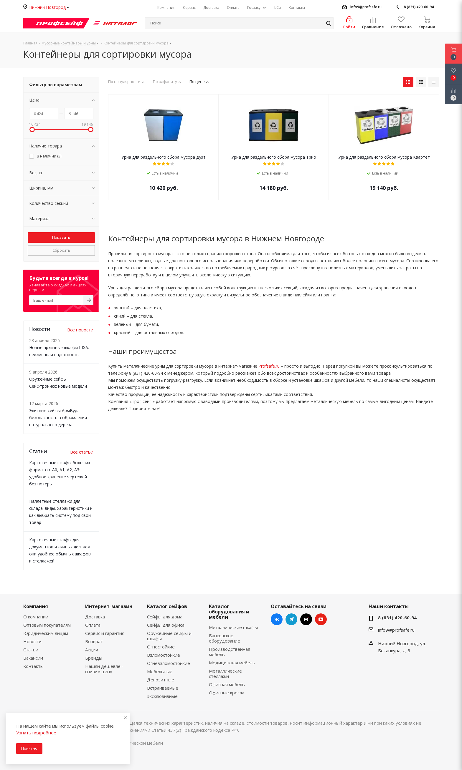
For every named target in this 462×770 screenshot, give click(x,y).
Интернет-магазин (108, 606)
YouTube (321, 619)
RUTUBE (306, 619)
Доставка (95, 617)
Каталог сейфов (167, 606)
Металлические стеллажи (225, 673)
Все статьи (81, 452)
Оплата (92, 625)
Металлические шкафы (233, 627)
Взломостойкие (163, 655)
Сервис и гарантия (104, 633)
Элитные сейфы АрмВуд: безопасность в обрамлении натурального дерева (58, 417)
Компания (35, 606)
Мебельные (159, 671)
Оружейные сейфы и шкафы (169, 635)
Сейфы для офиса (165, 625)
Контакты (33, 666)
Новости (32, 641)
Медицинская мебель (232, 663)
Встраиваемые (162, 688)
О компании (35, 617)
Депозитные (160, 680)
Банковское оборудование (224, 638)
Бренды (93, 658)
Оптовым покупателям (47, 625)
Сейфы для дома (164, 617)
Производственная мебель (229, 651)
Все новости (80, 330)
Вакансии (33, 658)
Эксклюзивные (162, 696)
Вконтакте (277, 619)
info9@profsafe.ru (366, 6)
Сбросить (61, 250)
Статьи (30, 650)
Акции (91, 650)
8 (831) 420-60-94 (419, 6)
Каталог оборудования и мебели (229, 611)
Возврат (94, 641)
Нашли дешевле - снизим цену (104, 668)
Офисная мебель (227, 684)
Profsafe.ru (269, 366)
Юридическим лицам (45, 633)
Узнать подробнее (36, 733)
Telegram (291, 619)
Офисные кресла (226, 693)
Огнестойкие (161, 647)
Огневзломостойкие (168, 663)
